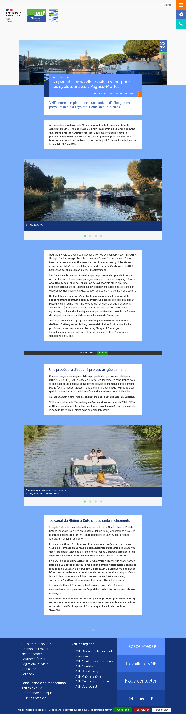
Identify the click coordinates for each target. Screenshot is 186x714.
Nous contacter (141, 681)
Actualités (28, 669)
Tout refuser (142, 709)
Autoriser (103, 353)
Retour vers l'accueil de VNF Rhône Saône (116, 94)
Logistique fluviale (34, 664)
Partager (138, 87)
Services (27, 674)
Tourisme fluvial (33, 659)
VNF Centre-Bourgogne (92, 681)
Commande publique (37, 693)
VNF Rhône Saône (88, 676)
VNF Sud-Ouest (86, 686)
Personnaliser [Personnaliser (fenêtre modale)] (161, 709)
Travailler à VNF (141, 663)
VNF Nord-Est (85, 666)
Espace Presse (140, 646)
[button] (181, 5)
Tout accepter (122, 709)
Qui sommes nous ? (36, 644)
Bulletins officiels (34, 698)
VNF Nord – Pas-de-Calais (94, 661)
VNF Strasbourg (86, 671)
